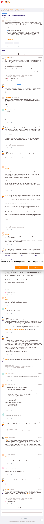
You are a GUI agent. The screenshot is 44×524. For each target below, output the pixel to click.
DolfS (6, 166)
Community (3, 9)
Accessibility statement (30, 521)
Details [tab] (22, 255)
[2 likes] (11, 104)
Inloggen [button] (41, 5)
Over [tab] (36, 255)
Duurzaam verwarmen (20, 9)
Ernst (6, 308)
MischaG (6, 437)
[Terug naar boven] (42, 520)
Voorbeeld (28, 493)
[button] (36, 5)
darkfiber (7, 57)
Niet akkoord (21, 267)
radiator (7, 42)
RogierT (6, 20)
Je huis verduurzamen (10, 9)
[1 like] (10, 92)
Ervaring (11, 42)
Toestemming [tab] (7, 255)
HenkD (6, 467)
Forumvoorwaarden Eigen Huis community (17, 521)
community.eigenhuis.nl (38, 2)
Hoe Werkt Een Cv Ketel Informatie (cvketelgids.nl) (14, 329)
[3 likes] (11, 78)
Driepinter (7, 84)
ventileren (16, 42)
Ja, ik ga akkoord (35, 267)
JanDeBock (7, 109)
